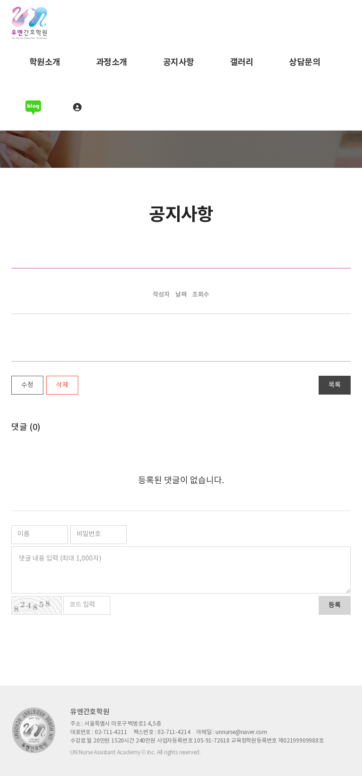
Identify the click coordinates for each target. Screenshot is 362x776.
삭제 (62, 385)
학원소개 (44, 62)
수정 (27, 385)
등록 (335, 605)
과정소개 (111, 62)
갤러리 (242, 62)
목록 (335, 385)
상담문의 (304, 62)
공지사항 (178, 62)
